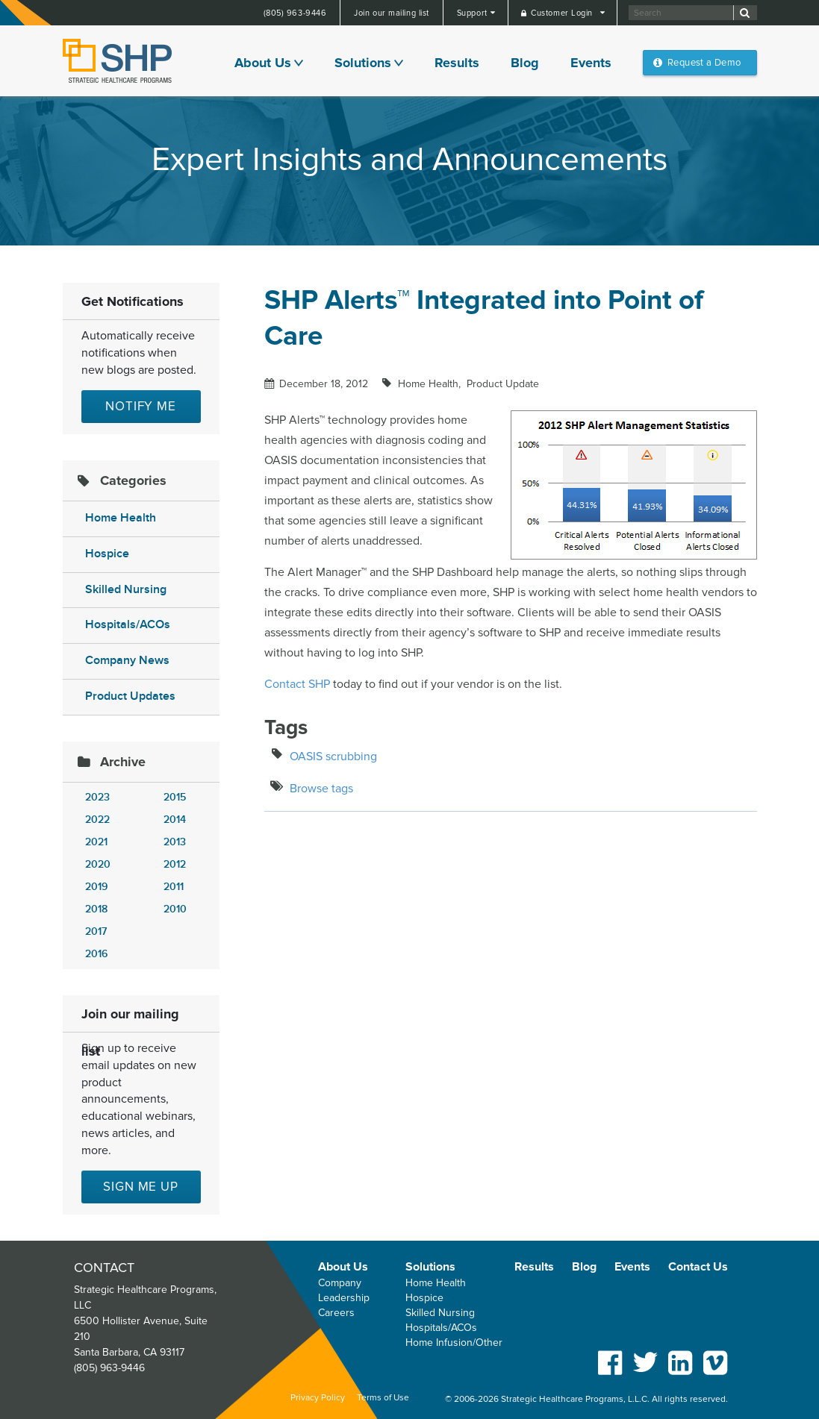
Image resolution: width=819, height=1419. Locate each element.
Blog (525, 62)
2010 (175, 909)
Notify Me (140, 406)
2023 (97, 797)
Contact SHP (297, 684)
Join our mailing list (391, 13)
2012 (175, 864)
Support (473, 13)
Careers (336, 1312)
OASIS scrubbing (333, 756)
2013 (175, 842)
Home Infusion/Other (453, 1342)
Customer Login (563, 13)
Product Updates (130, 696)
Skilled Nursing (125, 590)
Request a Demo (704, 63)
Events (590, 62)
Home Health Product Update (467, 384)
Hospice (107, 554)
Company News (127, 661)
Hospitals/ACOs (127, 625)
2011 (174, 886)
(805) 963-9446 (295, 13)
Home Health (120, 518)
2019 (96, 886)
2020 (97, 864)
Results (457, 62)
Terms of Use (383, 1397)
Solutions (362, 62)
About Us (262, 62)
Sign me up (140, 1186)
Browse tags (321, 788)
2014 (175, 819)
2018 (96, 909)
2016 (96, 953)
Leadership (344, 1297)
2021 (96, 842)
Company (339, 1283)
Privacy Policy (317, 1397)
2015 (175, 797)
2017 (96, 931)
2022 (97, 819)
